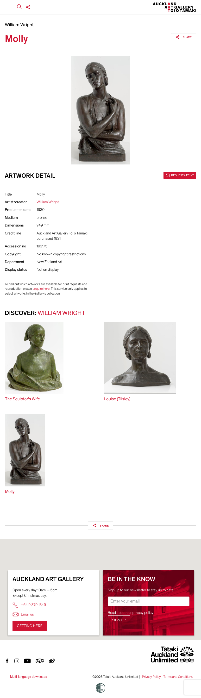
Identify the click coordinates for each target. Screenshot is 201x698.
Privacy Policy (151, 677)
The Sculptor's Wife (22, 399)
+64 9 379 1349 (29, 605)
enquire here (41, 288)
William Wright (19, 25)
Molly (9, 492)
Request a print (180, 175)
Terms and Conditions (178, 677)
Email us (23, 614)
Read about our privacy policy (130, 612)
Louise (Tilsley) (117, 399)
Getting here (30, 626)
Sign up (119, 620)
